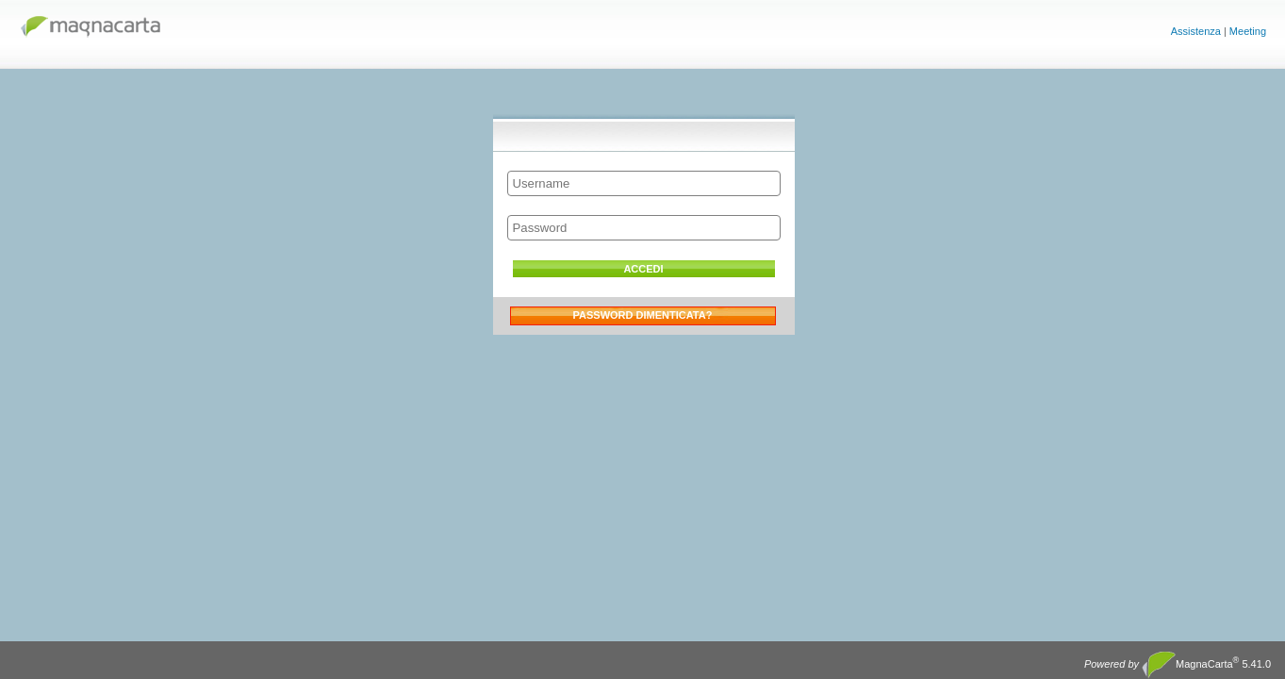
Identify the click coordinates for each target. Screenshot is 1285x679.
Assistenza (1196, 31)
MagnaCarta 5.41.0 (1177, 665)
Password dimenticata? (643, 315)
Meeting (1247, 31)
